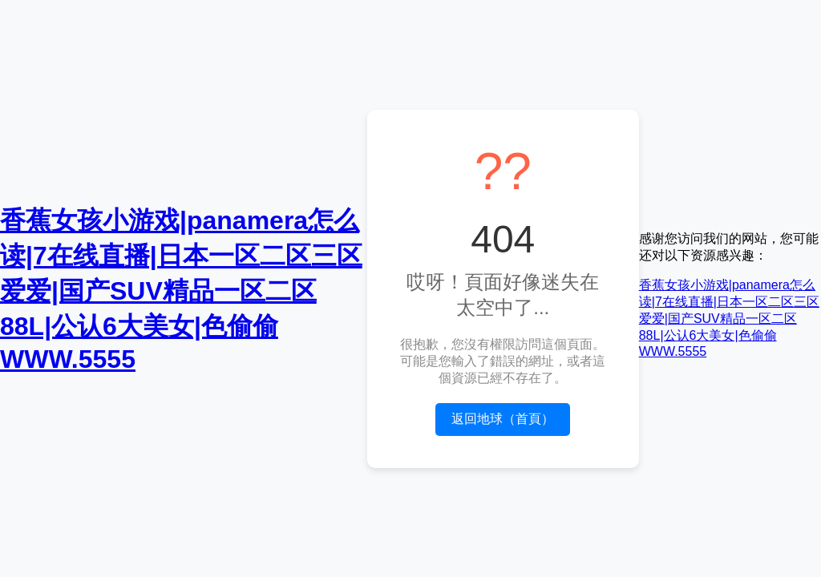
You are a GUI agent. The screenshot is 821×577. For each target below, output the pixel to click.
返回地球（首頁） (502, 419)
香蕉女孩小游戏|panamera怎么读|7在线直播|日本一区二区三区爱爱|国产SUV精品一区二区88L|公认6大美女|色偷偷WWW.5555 (181, 289)
